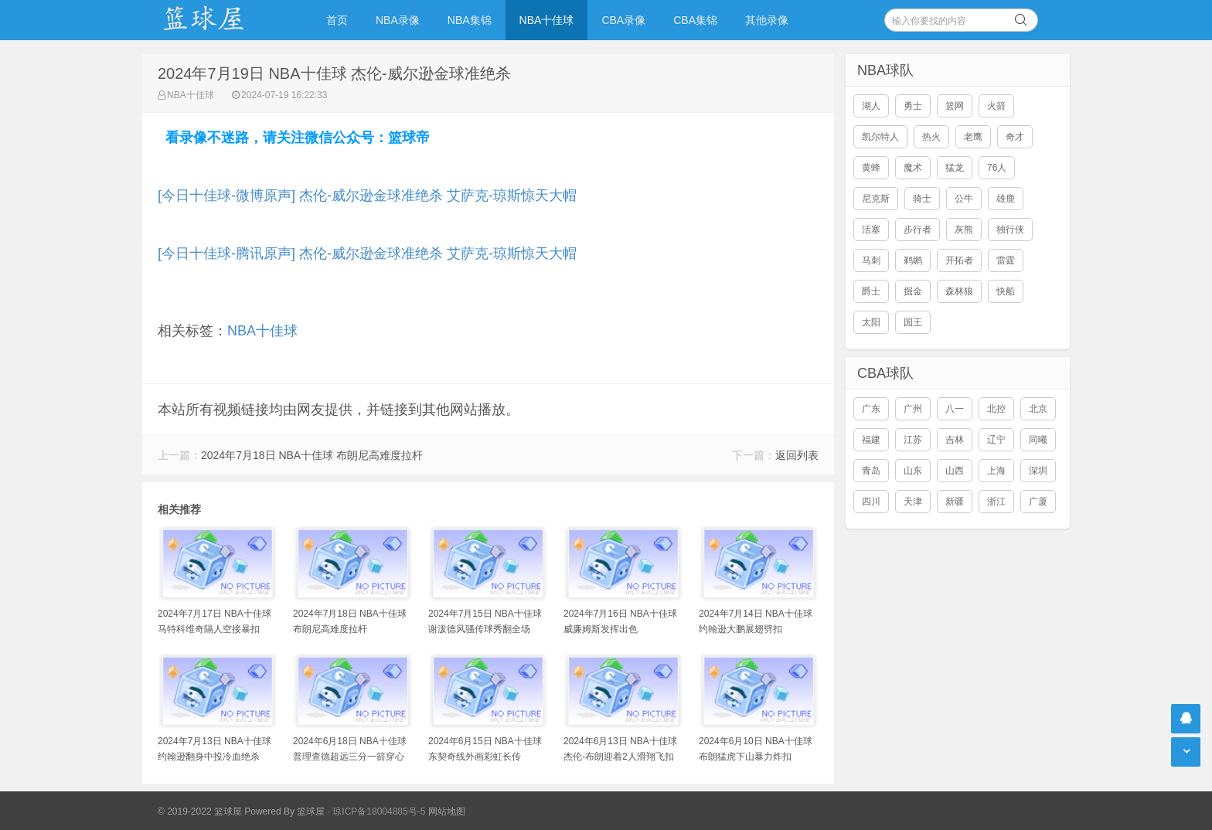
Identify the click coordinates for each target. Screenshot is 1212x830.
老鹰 (973, 136)
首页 (337, 20)
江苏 (913, 439)
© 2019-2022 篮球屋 (200, 811)
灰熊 (964, 229)
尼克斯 (876, 198)
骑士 (922, 198)
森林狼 (959, 291)
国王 (913, 322)
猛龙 (954, 167)
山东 (913, 470)
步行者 (917, 229)
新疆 (954, 501)
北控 (996, 408)
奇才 (1015, 136)
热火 (931, 136)
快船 (1005, 291)
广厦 (1038, 501)
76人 (996, 167)
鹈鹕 (913, 260)
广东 (871, 408)
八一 (954, 408)
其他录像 (766, 20)
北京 (1038, 408)
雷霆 (1005, 260)
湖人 (871, 105)
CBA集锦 (695, 20)
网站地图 (446, 811)
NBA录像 (398, 20)
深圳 (1038, 470)
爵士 (871, 291)
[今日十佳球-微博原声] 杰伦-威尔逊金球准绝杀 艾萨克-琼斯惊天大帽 (367, 195)
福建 (871, 439)
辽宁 (996, 439)
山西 (954, 470)
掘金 (913, 291)
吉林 (954, 439)
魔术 (913, 167)
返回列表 (797, 455)
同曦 (1038, 439)
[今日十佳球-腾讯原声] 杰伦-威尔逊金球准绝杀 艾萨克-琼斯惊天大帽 (367, 253)
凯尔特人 (880, 136)
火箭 (996, 105)
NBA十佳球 (546, 20)
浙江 (996, 501)
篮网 (954, 105)
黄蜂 (871, 167)
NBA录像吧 (219, 20)
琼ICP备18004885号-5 (378, 811)
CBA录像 (623, 20)
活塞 (871, 229)
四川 (871, 501)
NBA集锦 (470, 20)
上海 (996, 470)
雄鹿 (1005, 198)
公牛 (964, 198)
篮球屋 (311, 811)
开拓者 (959, 260)
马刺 (871, 260)
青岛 (871, 470)
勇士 (913, 105)
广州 (913, 408)
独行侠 (1010, 229)
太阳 (871, 322)
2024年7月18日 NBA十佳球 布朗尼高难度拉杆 (312, 455)
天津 (913, 501)
